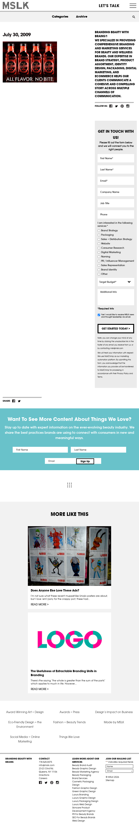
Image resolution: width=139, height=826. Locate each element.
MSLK (16, 5)
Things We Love (69, 736)
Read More (38, 603)
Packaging (107, 234)
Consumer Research (112, 248)
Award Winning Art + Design (25, 711)
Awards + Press (69, 711)
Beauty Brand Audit (82, 764)
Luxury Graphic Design (84, 797)
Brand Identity (109, 269)
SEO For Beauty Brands (83, 816)
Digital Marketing (111, 252)
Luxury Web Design (82, 803)
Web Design (78, 819)
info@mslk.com (46, 764)
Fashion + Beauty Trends (69, 721)
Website (105, 243)
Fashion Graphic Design (84, 787)
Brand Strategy (109, 230)
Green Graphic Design (84, 790)
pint (122, 106)
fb (111, 106)
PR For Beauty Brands (83, 813)
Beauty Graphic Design (84, 767)
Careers (43, 777)
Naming (105, 256)
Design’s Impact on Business (114, 711)
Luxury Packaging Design (85, 800)
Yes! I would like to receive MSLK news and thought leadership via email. (117, 315)
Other (104, 274)
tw (116, 106)
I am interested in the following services (115, 224)
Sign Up (99, 461)
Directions (44, 774)
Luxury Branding (80, 793)
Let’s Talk (109, 5)
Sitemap (110, 779)
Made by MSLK (114, 721)
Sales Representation (113, 265)
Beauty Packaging (81, 774)
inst (127, 106)
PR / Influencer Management (117, 261)
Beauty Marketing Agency (85, 770)
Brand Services (79, 777)
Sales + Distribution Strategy (116, 239)
